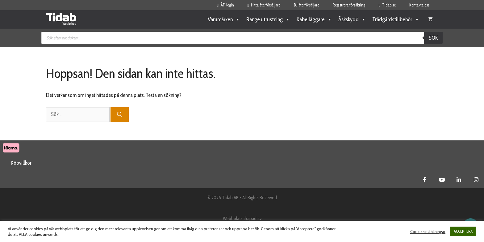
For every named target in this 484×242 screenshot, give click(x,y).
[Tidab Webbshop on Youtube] (442, 180)
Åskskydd (352, 19)
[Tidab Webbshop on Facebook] (424, 180)
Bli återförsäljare (306, 4)
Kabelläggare (314, 19)
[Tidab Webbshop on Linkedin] (459, 180)
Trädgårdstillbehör (395, 19)
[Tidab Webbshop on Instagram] (476, 180)
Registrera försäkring (349, 4)
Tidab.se (387, 4)
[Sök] (120, 114)
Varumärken (224, 19)
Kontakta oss (419, 4)
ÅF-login (225, 4)
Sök (433, 38)
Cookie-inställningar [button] (427, 231)
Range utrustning (268, 19)
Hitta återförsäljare (264, 4)
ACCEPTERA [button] (463, 231)
